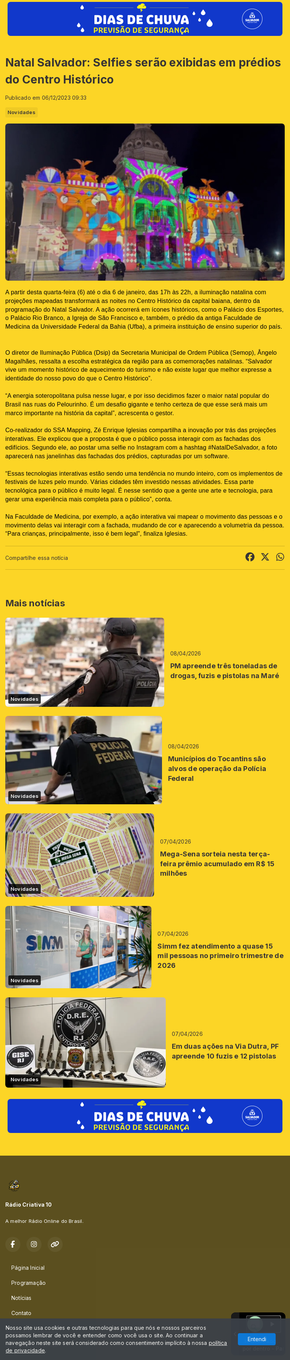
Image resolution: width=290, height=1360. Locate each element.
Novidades (21, 112)
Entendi (257, 1339)
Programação (28, 1283)
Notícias (21, 1298)
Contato (21, 1313)
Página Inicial (28, 1267)
